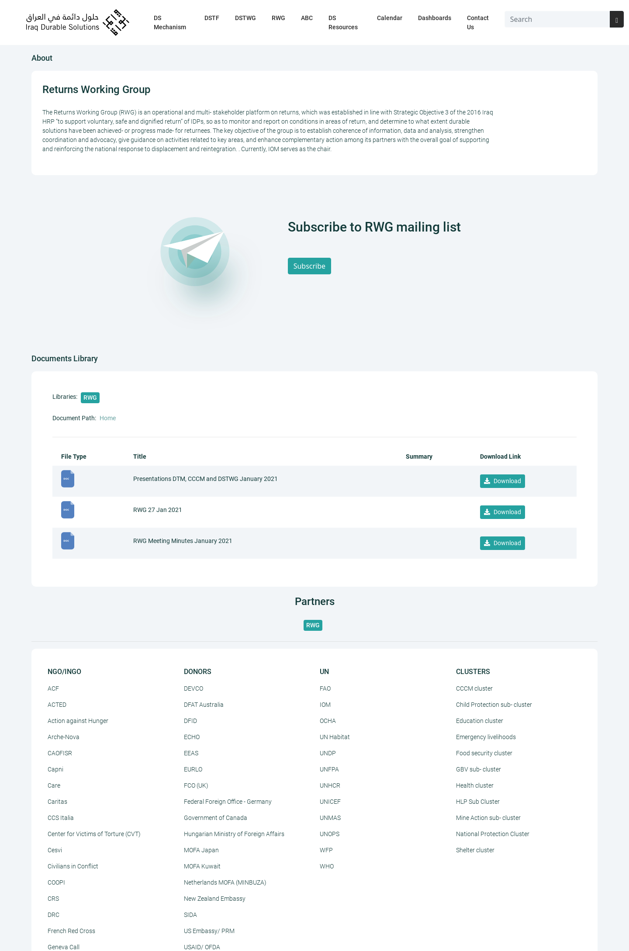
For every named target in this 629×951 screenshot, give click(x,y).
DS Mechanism (170, 22)
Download (502, 480)
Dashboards (434, 17)
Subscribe (309, 266)
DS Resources (343, 22)
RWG (278, 17)
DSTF (211, 17)
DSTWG (245, 17)
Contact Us (478, 22)
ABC (307, 17)
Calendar (389, 17)
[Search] (558, 19)
